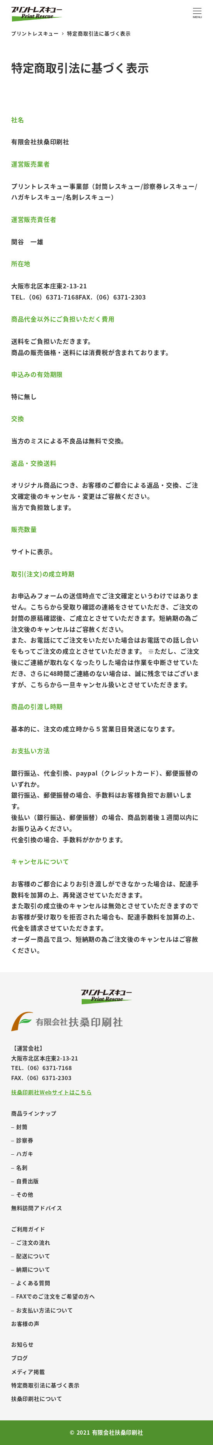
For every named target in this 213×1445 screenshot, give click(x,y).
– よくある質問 (30, 1283)
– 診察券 (22, 1140)
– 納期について (30, 1269)
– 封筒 (19, 1126)
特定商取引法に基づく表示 (45, 1385)
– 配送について (30, 1256)
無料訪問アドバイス (36, 1208)
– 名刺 (19, 1167)
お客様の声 (25, 1323)
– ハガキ (22, 1153)
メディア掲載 (28, 1371)
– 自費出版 (25, 1181)
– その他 (22, 1194)
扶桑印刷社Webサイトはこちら (51, 1092)
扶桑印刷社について (36, 1398)
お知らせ (22, 1344)
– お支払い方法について (42, 1310)
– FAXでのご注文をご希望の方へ (53, 1296)
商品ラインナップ (34, 1113)
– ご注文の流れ (30, 1242)
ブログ (19, 1358)
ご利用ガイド (28, 1229)
